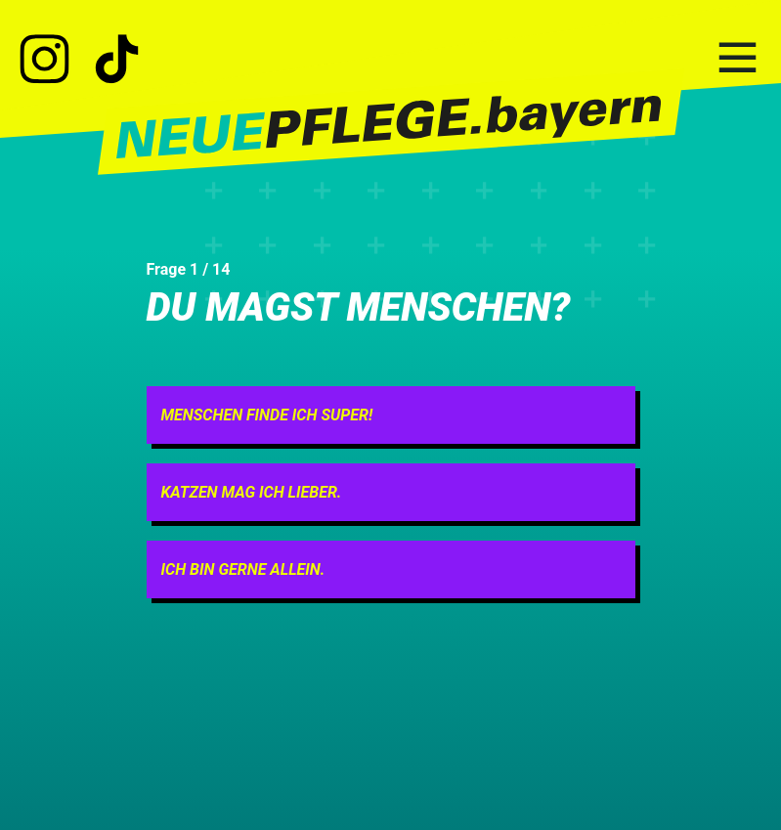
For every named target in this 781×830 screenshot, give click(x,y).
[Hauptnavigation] (737, 58)
